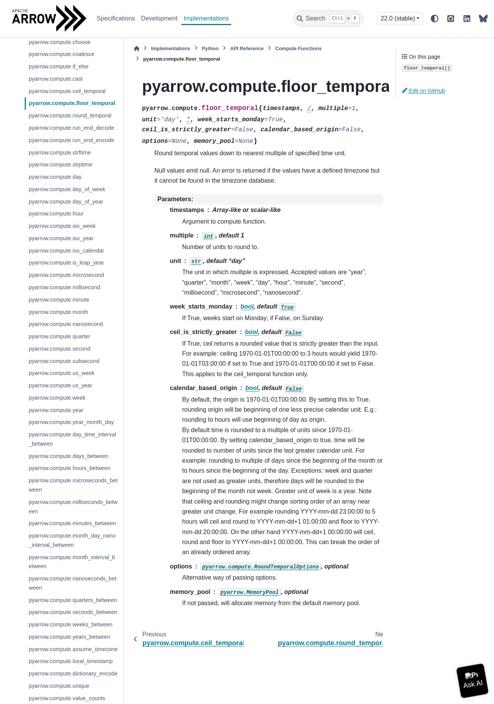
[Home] (136, 48)
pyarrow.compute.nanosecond (66, 324)
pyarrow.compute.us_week (61, 373)
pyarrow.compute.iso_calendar (66, 251)
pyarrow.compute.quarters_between (73, 600)
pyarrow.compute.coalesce (61, 54)
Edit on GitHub (423, 91)
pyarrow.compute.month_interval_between (72, 562)
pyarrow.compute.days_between (68, 456)
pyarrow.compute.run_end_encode (71, 140)
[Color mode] (434, 18)
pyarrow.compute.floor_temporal (72, 103)
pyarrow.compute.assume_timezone (73, 649)
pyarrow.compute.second (59, 349)
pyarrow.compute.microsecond (66, 275)
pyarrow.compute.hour (56, 213)
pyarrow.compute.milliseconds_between (73, 506)
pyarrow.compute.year (56, 410)
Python (210, 48)
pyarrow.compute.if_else (58, 66)
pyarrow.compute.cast (56, 79)
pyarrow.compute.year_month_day (71, 422)
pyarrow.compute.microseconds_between (73, 485)
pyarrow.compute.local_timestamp (71, 661)
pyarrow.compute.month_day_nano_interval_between (72, 540)
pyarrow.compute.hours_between (69, 468)
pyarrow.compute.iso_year (61, 238)
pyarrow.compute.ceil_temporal (67, 91)
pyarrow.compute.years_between (69, 637)
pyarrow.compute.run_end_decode (71, 128)
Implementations (206, 18)
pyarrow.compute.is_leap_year (66, 263)
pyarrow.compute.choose (59, 42)
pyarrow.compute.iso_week (62, 226)
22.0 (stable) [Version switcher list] (398, 18)
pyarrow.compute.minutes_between (72, 523)
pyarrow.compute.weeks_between (70, 624)
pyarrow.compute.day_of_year (66, 201)
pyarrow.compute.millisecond (64, 287)
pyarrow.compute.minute (59, 300)
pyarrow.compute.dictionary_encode (73, 673)
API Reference (247, 48)
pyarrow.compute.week (57, 398)
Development (159, 18)
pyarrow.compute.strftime (60, 152)
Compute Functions (298, 48)
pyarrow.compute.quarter (59, 336)
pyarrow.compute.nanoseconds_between (72, 583)
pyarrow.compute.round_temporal (70, 115)
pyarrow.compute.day (55, 177)
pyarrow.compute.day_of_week (67, 189)
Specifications (116, 18)
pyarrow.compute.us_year (60, 385)
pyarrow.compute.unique (59, 686)
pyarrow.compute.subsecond (64, 361)
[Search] (328, 18)
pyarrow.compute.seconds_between (73, 612)
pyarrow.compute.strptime (60, 164)
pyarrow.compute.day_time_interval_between (72, 439)
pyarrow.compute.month (58, 312)
